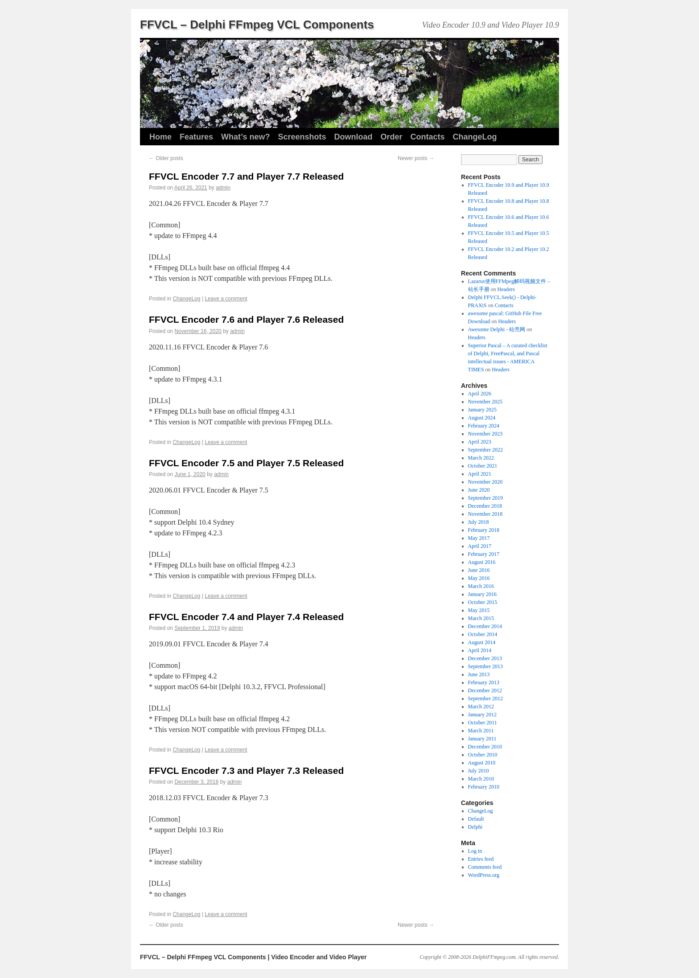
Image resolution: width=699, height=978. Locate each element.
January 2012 (482, 714)
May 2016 (479, 578)
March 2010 (481, 779)
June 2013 (479, 674)
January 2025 (482, 410)
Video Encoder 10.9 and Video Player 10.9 (490, 25)
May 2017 (479, 538)
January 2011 (482, 739)
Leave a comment (226, 299)
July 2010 (478, 771)
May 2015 (479, 610)
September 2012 (485, 698)
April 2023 (479, 442)
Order (391, 136)
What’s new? (245, 136)
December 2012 (485, 690)
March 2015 (481, 618)
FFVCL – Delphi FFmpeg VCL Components (257, 24)
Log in (475, 851)
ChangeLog (475, 136)
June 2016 (479, 570)
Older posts (166, 158)
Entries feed (481, 859)
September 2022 (485, 450)
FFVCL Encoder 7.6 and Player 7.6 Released (246, 319)
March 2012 (481, 706)
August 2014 (482, 642)
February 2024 (483, 426)
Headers (506, 289)
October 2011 (482, 722)
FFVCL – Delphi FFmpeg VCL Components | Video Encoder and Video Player (253, 957)
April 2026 (479, 393)
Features (196, 136)
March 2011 (481, 730)
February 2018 (483, 530)
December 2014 (485, 626)
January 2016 (482, 594)
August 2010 (482, 763)
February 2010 (483, 787)
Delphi (475, 827)
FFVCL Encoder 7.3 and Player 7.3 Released (246, 770)
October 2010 (483, 755)
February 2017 (483, 554)
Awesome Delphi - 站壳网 (497, 329)
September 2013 (485, 666)
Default (476, 819)
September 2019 (485, 498)
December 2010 (485, 747)
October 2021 (483, 466)
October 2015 (483, 602)
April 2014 (479, 650)
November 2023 (485, 434)
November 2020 (485, 482)
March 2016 (481, 586)
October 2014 (483, 634)
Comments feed (485, 867)
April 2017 (479, 546)
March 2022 (481, 458)
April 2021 (479, 474)
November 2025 (485, 402)
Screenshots (302, 136)
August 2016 (482, 562)
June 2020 (479, 490)
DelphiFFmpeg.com (494, 957)
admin (223, 188)
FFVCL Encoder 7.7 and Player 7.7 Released (246, 176)
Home (160, 136)
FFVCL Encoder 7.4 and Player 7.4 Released (246, 617)
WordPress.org (483, 875)
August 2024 (482, 418)
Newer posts (416, 158)
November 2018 (485, 514)
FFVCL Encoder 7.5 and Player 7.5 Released (246, 463)
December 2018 (485, 506)
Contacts (427, 136)
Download (353, 136)
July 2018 (478, 522)
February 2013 (483, 682)
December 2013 (485, 658)
